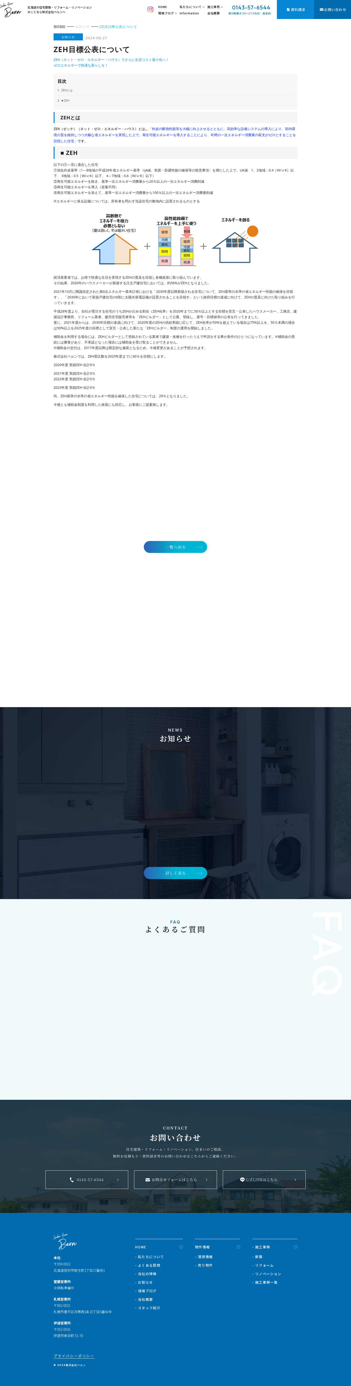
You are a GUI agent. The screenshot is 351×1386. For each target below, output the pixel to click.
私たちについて (191, 7)
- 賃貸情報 (204, 1256)
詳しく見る (175, 873)
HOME (162, 7)
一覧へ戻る (175, 545)
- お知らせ (144, 1282)
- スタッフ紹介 (147, 1308)
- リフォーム (263, 1265)
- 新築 (257, 1256)
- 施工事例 (261, 1247)
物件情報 (202, 1247)
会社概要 (213, 13)
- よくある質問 (147, 1265)
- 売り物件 (204, 1265)
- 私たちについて (149, 1256)
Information (189, 13)
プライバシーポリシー (74, 1356)
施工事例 (213, 7)
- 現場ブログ (146, 1291)
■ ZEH (63, 100)
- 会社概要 (144, 1299)
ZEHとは (65, 90)
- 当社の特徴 (146, 1274)
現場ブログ (166, 13)
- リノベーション (267, 1274)
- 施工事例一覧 (265, 1282)
